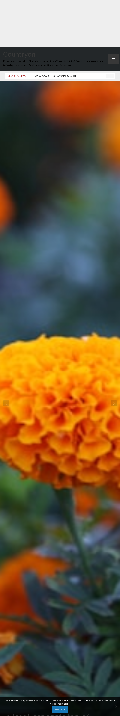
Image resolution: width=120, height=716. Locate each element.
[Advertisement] (60, 24)
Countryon (19, 54)
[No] (116, 706)
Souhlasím (60, 709)
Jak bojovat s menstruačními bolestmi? (56, 76)
